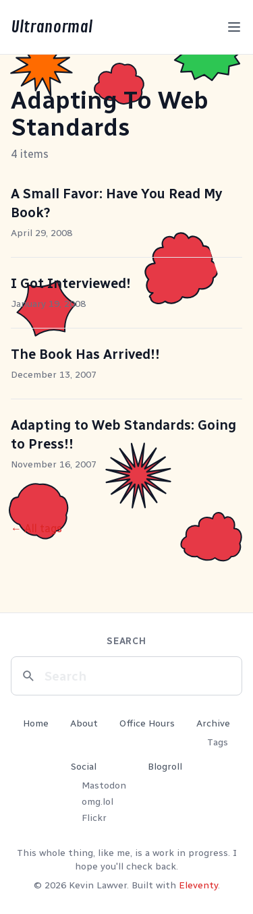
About (84, 723)
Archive (213, 723)
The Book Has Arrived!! (85, 354)
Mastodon (104, 785)
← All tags (36, 528)
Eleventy (198, 885)
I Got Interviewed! (71, 283)
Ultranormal (51, 27)
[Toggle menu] (234, 27)
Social (83, 766)
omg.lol (97, 801)
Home (36, 723)
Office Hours (147, 723)
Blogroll (165, 766)
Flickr (94, 818)
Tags (217, 742)
